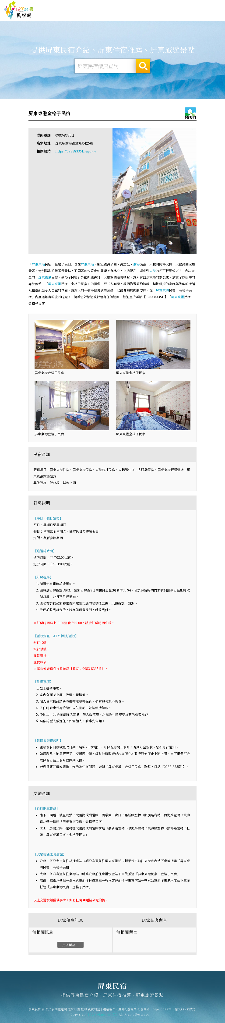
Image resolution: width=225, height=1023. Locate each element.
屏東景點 (178, 17)
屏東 (35, 264)
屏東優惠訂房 (211, 15)
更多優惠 (71, 945)
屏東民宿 (19, 10)
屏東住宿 (91, 14)
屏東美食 (135, 15)
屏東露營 (106, 14)
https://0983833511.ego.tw (75, 151)
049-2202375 (162, 1012)
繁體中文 (210, 5)
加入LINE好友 (185, 1012)
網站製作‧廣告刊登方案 (181, 5)
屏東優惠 (149, 16)
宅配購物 (193, 18)
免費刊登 (157, 5)
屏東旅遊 (120, 15)
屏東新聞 (164, 16)
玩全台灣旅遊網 (139, 5)
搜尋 (143, 66)
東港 (41, 264)
